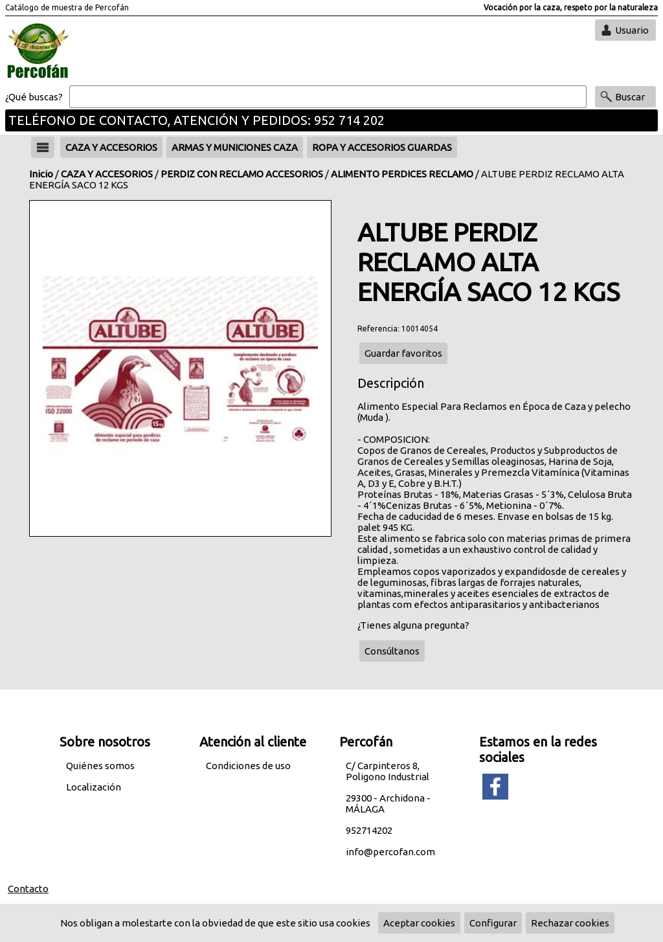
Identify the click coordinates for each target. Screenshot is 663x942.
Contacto (28, 888)
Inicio (41, 173)
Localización (93, 786)
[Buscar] (328, 97)
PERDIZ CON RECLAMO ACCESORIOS (242, 173)
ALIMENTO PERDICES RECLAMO (402, 173)
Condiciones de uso (248, 765)
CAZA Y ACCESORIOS (107, 173)
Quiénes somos (100, 765)
